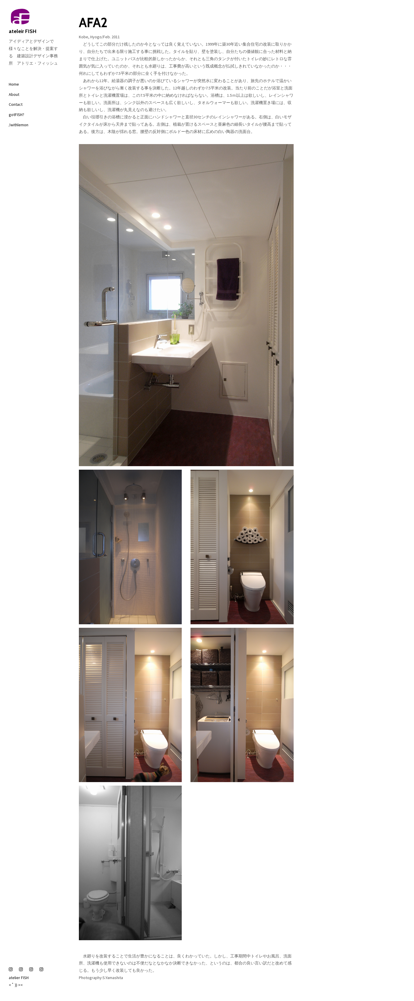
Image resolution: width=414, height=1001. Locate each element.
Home (14, 84)
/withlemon (18, 124)
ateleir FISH (35, 21)
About (14, 94)
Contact (15, 104)
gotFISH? (16, 114)
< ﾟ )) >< (16, 985)
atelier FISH (19, 977)
